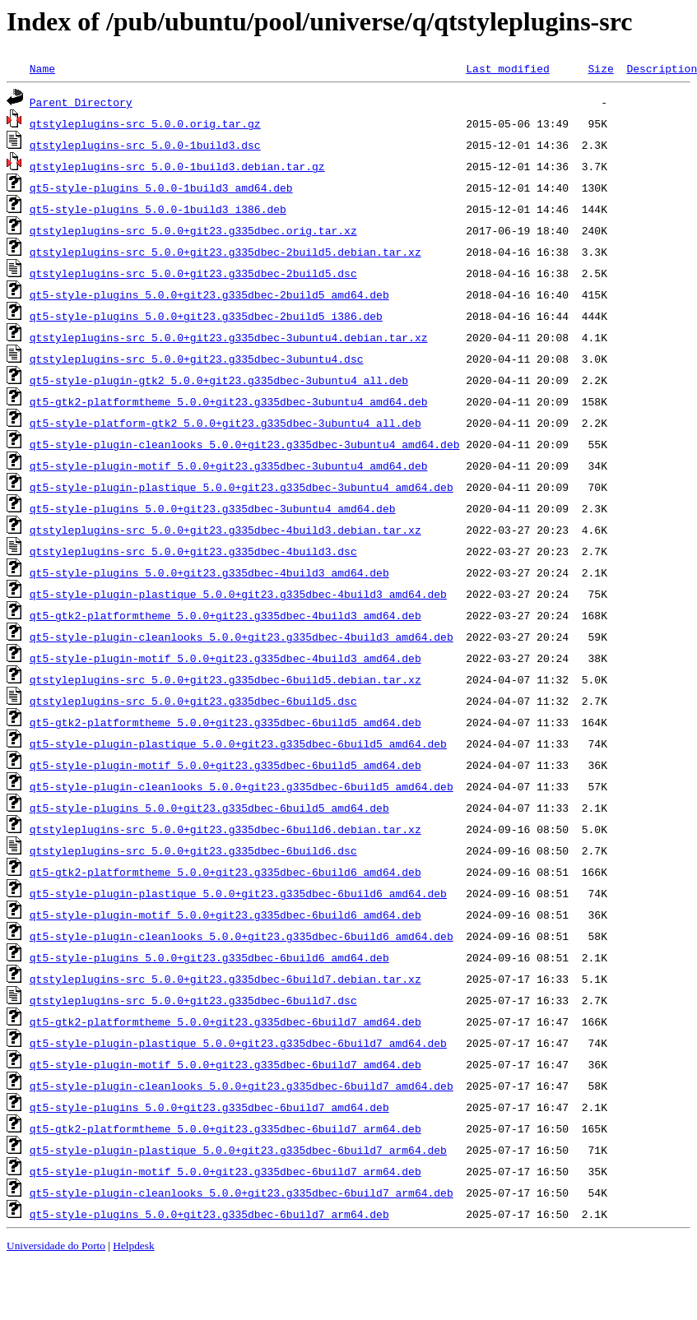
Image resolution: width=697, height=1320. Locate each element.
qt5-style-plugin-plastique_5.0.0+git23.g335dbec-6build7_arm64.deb (238, 1149)
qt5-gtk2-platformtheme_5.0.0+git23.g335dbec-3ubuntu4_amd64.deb (229, 401)
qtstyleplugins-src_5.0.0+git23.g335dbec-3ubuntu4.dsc (197, 358)
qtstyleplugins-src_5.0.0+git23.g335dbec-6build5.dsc (193, 700)
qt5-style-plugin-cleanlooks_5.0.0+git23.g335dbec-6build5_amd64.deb (241, 786)
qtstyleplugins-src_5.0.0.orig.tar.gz (145, 123)
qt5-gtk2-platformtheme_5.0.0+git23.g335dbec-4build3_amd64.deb (225, 615)
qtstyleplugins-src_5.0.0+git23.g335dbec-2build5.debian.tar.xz (225, 251)
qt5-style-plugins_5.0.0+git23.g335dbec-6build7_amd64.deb (209, 1107)
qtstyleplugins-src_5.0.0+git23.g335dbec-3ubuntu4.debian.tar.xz (229, 337)
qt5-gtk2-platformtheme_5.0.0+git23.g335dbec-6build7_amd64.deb (225, 1021)
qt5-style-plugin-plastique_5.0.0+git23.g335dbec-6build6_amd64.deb (238, 893)
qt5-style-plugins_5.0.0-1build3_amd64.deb (161, 187)
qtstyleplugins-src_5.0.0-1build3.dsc (145, 144)
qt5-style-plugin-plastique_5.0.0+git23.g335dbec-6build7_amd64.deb (238, 1042)
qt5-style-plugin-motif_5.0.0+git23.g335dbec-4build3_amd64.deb (225, 658)
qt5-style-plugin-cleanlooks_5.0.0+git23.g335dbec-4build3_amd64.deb (241, 636)
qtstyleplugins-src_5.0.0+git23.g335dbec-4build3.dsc (193, 551)
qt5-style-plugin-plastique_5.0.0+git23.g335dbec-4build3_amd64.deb (238, 593)
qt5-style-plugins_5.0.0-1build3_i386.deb (158, 208)
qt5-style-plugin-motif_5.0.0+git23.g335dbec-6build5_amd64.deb (225, 764)
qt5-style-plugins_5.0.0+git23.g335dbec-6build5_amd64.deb (209, 807)
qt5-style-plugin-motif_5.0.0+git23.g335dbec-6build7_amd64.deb (225, 1064)
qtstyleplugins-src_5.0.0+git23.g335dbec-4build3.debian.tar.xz (225, 529)
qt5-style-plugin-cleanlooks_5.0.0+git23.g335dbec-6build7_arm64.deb (241, 1192)
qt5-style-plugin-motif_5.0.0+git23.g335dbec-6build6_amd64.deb (225, 914)
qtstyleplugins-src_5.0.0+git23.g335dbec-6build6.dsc (193, 850)
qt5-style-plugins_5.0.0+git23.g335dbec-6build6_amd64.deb (209, 957)
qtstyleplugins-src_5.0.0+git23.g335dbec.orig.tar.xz (193, 230)
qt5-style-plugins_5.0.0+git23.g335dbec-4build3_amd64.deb (209, 572)
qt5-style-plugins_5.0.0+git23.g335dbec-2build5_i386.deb (206, 315)
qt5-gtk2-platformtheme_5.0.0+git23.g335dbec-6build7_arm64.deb (225, 1128)
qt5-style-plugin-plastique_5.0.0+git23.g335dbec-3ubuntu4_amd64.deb (241, 486)
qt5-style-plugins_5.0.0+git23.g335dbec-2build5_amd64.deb (209, 294)
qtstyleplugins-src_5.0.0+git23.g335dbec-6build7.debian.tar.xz (225, 978)
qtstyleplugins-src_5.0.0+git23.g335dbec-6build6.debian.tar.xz (225, 829)
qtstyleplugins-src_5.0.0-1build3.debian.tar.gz (177, 166)
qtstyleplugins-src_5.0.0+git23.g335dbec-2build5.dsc (193, 273)
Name (42, 68)
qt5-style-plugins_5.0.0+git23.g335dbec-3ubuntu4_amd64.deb (213, 508)
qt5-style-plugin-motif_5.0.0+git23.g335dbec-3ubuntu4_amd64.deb (229, 465)
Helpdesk (133, 1245)
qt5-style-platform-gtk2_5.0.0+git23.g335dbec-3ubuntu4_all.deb (225, 422)
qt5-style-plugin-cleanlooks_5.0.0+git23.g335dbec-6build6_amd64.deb (241, 936)
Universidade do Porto (56, 1245)
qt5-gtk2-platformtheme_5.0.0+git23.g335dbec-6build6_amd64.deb (225, 871)
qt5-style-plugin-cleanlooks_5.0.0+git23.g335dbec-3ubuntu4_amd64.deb (245, 444)
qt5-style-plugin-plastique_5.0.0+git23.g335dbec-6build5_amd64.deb (238, 743)
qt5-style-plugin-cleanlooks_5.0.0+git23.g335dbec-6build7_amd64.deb (241, 1085)
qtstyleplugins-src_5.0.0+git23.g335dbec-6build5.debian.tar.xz (225, 679)
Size (600, 68)
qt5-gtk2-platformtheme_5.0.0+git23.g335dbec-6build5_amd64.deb (225, 722)
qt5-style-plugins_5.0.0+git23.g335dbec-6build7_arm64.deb (209, 1214)
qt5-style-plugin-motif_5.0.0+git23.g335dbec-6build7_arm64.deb (225, 1171)
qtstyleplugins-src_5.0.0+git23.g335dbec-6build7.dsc (193, 1000)
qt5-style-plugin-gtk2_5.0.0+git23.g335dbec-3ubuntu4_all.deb (219, 380)
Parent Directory (81, 102)
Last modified (507, 68)
